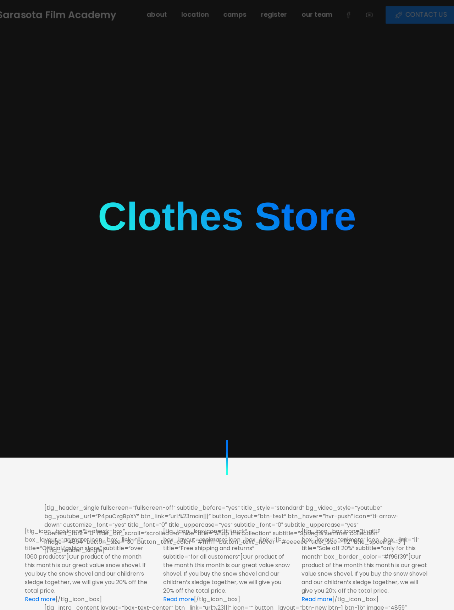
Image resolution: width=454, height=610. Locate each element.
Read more (40, 599)
